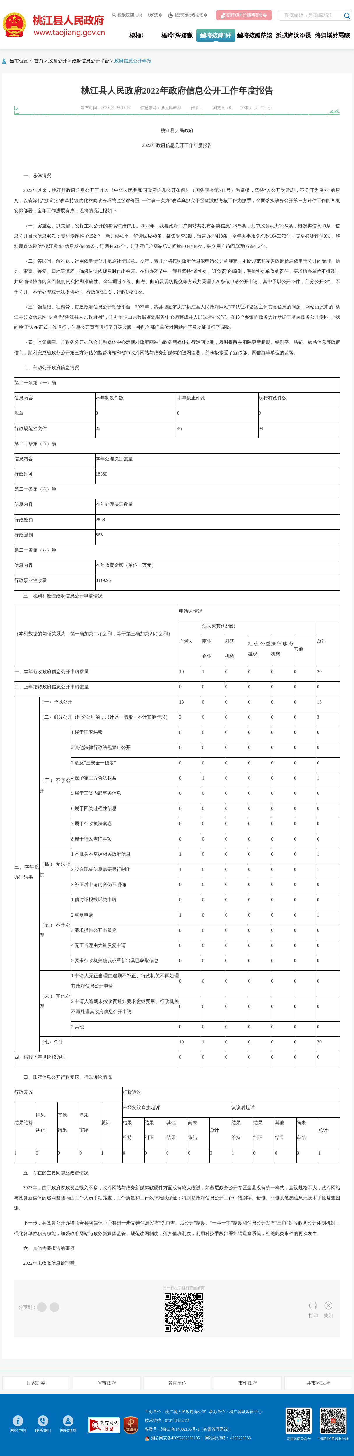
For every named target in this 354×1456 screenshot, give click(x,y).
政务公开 (57, 60)
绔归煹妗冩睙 (332, 35)
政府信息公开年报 (133, 60)
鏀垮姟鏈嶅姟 (254, 35)
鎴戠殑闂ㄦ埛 (127, 15)
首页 (38, 60)
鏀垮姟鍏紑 (215, 35)
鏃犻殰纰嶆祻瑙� (187, 15)
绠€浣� (155, 15)
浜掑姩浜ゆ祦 (293, 35)
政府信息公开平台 (90, 60)
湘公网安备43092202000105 (172, 1438)
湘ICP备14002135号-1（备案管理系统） (196, 1429)
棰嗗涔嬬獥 (177, 35)
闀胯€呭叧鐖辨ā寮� (244, 15)
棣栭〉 (138, 35)
